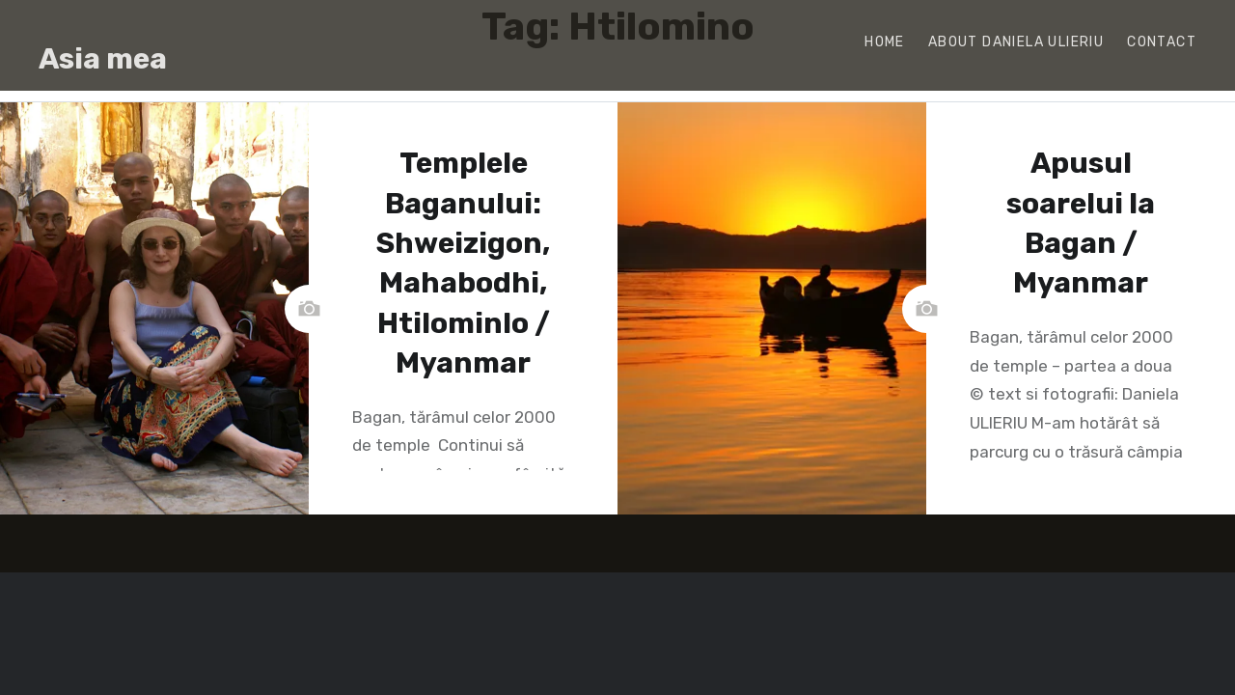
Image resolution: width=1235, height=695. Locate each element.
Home (884, 42)
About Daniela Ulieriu (1016, 42)
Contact (1161, 42)
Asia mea (103, 59)
